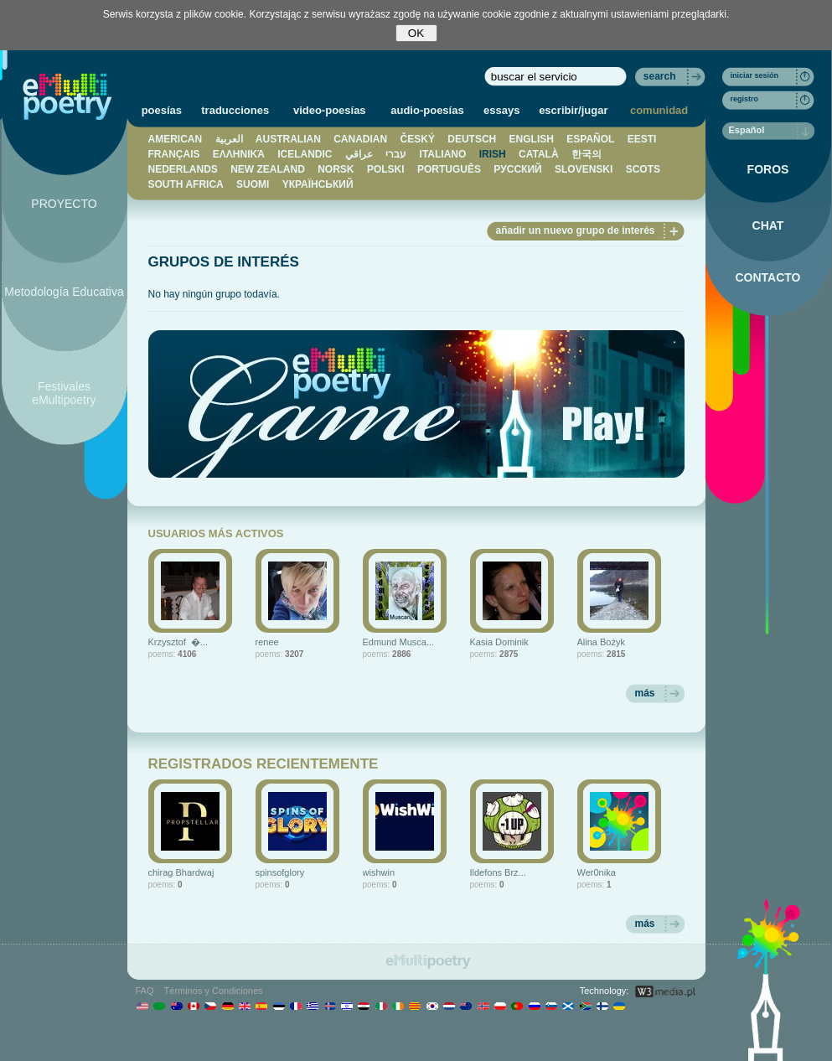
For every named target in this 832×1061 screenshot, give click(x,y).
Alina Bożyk (601, 642)
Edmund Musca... (399, 642)
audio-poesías (426, 110)
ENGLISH (531, 139)
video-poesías (329, 110)
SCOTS (643, 169)
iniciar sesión (755, 75)
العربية (229, 139)
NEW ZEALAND (267, 169)
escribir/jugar (573, 110)
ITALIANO (443, 154)
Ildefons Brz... (498, 872)
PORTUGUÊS (449, 169)
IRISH (492, 154)
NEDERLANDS (183, 169)
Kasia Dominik (499, 642)
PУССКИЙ (517, 169)
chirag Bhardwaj (181, 872)
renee (267, 642)
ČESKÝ (417, 139)
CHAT (768, 225)
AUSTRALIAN (288, 139)
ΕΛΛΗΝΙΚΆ (239, 154)
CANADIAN (360, 139)
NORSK (336, 169)
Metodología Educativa (63, 291)
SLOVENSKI (583, 169)
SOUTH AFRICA (186, 184)
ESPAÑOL (590, 139)
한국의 (586, 154)
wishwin (379, 872)
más (644, 693)
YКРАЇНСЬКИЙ (318, 184)
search (659, 76)
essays (501, 110)
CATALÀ (539, 154)
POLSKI (386, 169)
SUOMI (252, 184)
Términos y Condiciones (213, 991)
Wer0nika (596, 872)
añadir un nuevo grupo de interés (574, 230)
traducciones (235, 110)
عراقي (359, 154)
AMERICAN (175, 139)
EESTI (642, 139)
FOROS (768, 169)
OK (416, 33)
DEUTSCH (471, 139)
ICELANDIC (304, 154)
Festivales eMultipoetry (64, 393)
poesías (162, 110)
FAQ (145, 991)
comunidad (659, 110)
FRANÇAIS (174, 154)
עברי (395, 154)
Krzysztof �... (178, 642)
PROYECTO (63, 203)
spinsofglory (280, 872)
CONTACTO (767, 277)
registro (745, 99)
